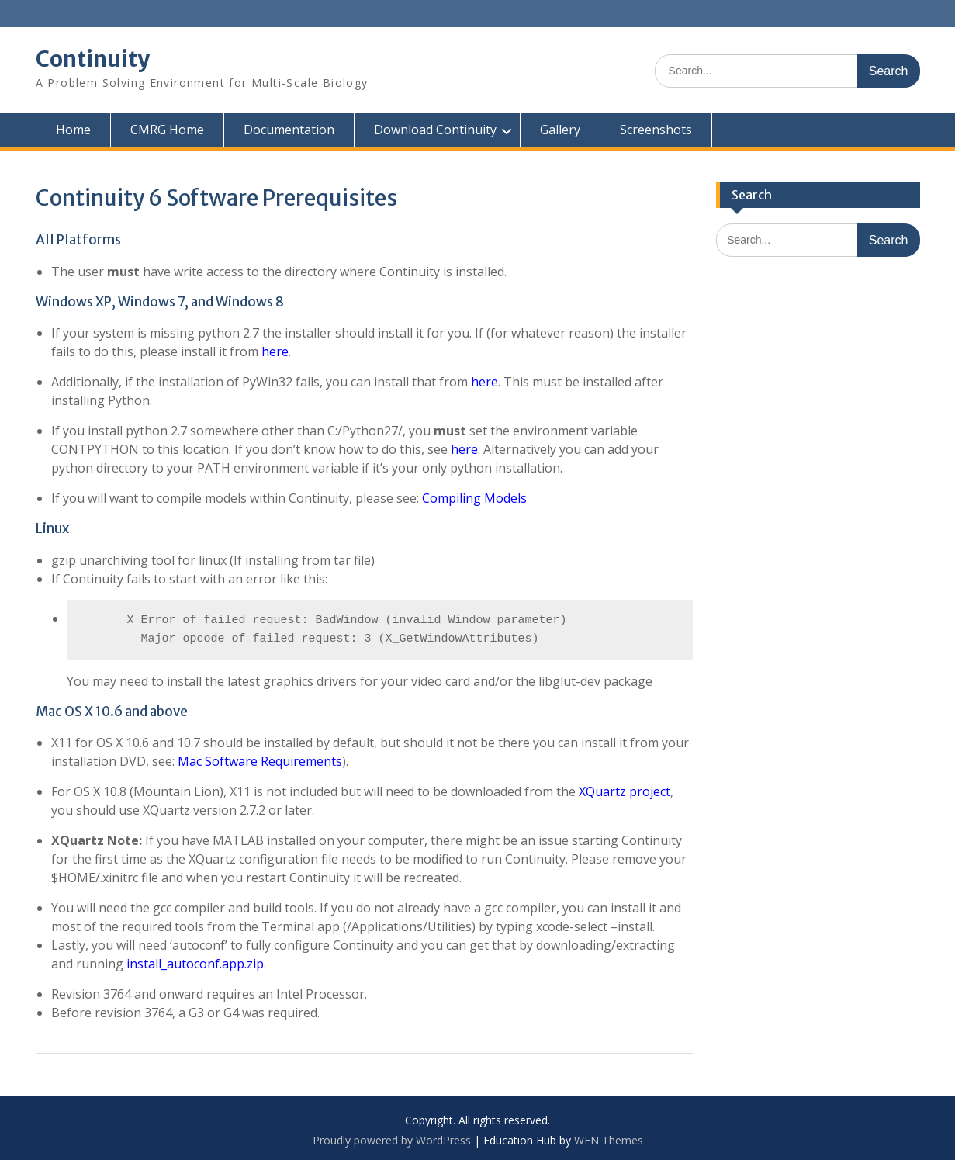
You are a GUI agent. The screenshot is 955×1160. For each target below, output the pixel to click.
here (275, 351)
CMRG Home (167, 129)
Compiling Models (474, 498)
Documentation (289, 129)
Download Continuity (435, 129)
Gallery (560, 129)
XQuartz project (624, 791)
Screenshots (656, 129)
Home (73, 129)
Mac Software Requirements (260, 761)
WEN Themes (608, 1140)
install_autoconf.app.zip (195, 963)
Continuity (93, 59)
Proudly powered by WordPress (392, 1140)
